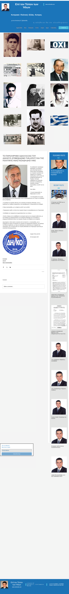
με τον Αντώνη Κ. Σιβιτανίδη (19, 20)
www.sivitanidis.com (50, 4)
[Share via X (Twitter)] (6, 267)
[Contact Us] (64, 27)
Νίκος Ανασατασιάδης (7, 262)
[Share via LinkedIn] (10, 267)
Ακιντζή (4, 260)
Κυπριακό (5, 258)
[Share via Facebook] (3, 267)
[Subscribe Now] (17, 453)
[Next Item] (64, 164)
